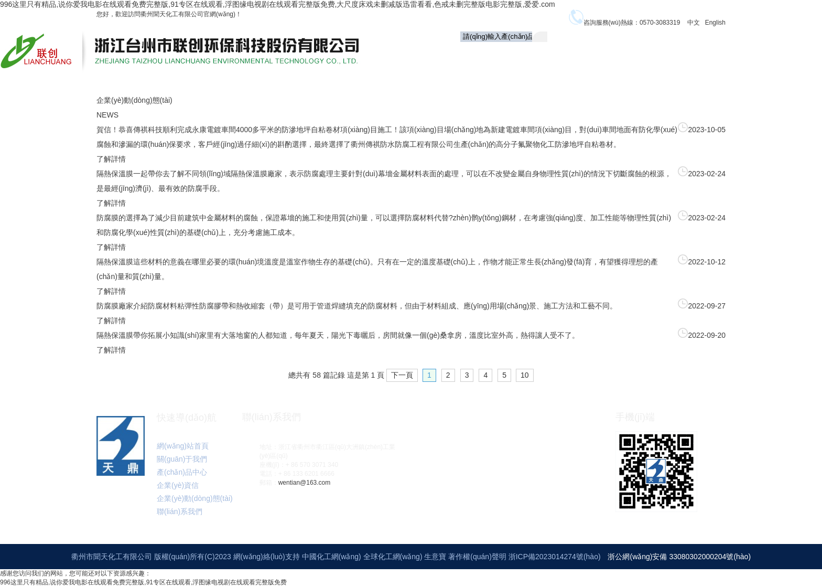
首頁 (476, 54)
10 (525, 375)
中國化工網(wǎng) (331, 556)
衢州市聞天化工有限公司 (111, 556)
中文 (693, 22)
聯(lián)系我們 (657, 75)
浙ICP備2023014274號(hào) (555, 556)
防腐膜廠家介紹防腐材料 (136, 306)
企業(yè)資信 (655, 54)
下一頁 (402, 375)
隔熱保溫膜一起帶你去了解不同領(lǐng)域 (163, 173)
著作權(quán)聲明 (478, 556)
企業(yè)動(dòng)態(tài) (732, 54)
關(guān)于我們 (525, 54)
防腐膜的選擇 (118, 218)
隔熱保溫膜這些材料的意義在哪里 (151, 262)
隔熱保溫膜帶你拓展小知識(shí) (147, 335)
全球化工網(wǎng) (393, 556)
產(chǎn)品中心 (592, 55)
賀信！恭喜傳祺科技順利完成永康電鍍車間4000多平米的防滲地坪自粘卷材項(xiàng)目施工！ (247, 129)
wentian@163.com (304, 482)
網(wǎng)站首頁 (183, 446)
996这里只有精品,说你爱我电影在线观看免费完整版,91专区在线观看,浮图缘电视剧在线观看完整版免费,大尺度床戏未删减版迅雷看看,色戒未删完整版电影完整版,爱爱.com (277, 4)
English (715, 22)
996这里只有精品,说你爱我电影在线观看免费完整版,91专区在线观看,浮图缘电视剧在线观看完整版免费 (143, 582)
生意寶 (435, 556)
